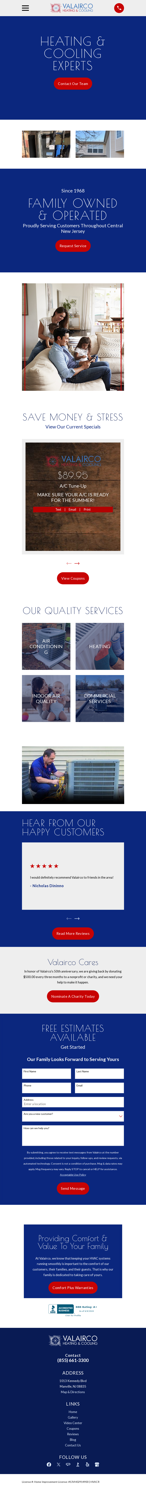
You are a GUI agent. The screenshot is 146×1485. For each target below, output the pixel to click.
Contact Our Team (73, 83)
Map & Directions (73, 1402)
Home (73, 1421)
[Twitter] (58, 1474)
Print (87, 509)
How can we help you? (36, 1128)
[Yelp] (87, 1474)
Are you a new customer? (38, 1114)
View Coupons (73, 578)
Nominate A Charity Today (73, 997)
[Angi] (68, 1474)
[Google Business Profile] (97, 1474)
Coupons (73, 1438)
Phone (27, 1086)
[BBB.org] (78, 1474)
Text (58, 509)
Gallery (73, 1427)
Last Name (83, 1071)
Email (72, 509)
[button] (46, 144)
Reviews (73, 1444)
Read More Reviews (73, 934)
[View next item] (77, 563)
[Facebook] (49, 1474)
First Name (30, 1071)
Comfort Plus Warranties (73, 1290)
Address (29, 1100)
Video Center (73, 1433)
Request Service (73, 246)
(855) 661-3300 (73, 1370)
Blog (73, 1449)
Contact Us (73, 1455)
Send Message (73, 1189)
